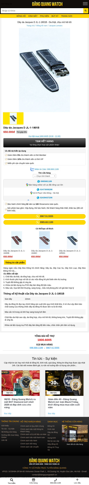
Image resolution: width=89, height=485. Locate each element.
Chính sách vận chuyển (29, 447)
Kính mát (51, 429)
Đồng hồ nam (41, 26)
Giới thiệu (5, 426)
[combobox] (44, 176)
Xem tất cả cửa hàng (75, 444)
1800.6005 (43, 136)
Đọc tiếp (8, 413)
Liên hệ (4, 440)
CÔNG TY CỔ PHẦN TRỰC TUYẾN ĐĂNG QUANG (44, 468)
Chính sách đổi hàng (28, 444)
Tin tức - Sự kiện (44, 358)
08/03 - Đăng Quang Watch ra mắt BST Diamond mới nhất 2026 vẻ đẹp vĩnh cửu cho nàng (20, 403)
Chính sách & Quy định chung (32, 426)
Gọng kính (52, 438)
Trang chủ (31, 26)
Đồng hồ (51, 426)
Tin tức (9, 393)
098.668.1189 (36, 348)
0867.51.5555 (52, 348)
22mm (27, 299)
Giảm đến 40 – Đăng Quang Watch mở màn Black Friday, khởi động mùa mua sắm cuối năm (64, 403)
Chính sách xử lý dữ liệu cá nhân (33, 434)
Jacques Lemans (55, 26)
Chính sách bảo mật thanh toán (32, 437)
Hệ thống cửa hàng (9, 432)
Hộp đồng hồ (53, 444)
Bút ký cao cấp (53, 441)
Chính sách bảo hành (28, 441)
